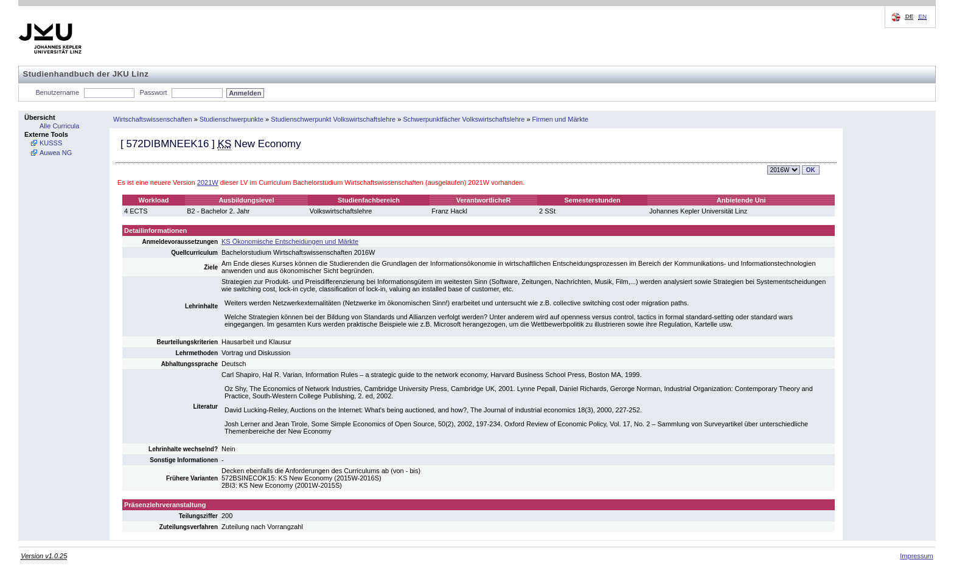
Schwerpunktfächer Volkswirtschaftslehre (463, 119)
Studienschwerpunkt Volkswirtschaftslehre (333, 119)
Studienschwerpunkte (231, 119)
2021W (207, 182)
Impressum (916, 555)
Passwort (153, 92)
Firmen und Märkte (560, 119)
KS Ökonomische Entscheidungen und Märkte (289, 241)
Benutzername (58, 92)
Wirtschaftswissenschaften (152, 119)
